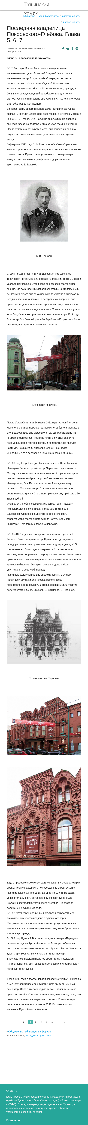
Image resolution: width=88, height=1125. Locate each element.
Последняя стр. (71, 22)
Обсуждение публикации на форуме (29, 1031)
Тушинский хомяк (36, 8)
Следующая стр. (71, 16)
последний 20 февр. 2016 (38, 1035)
